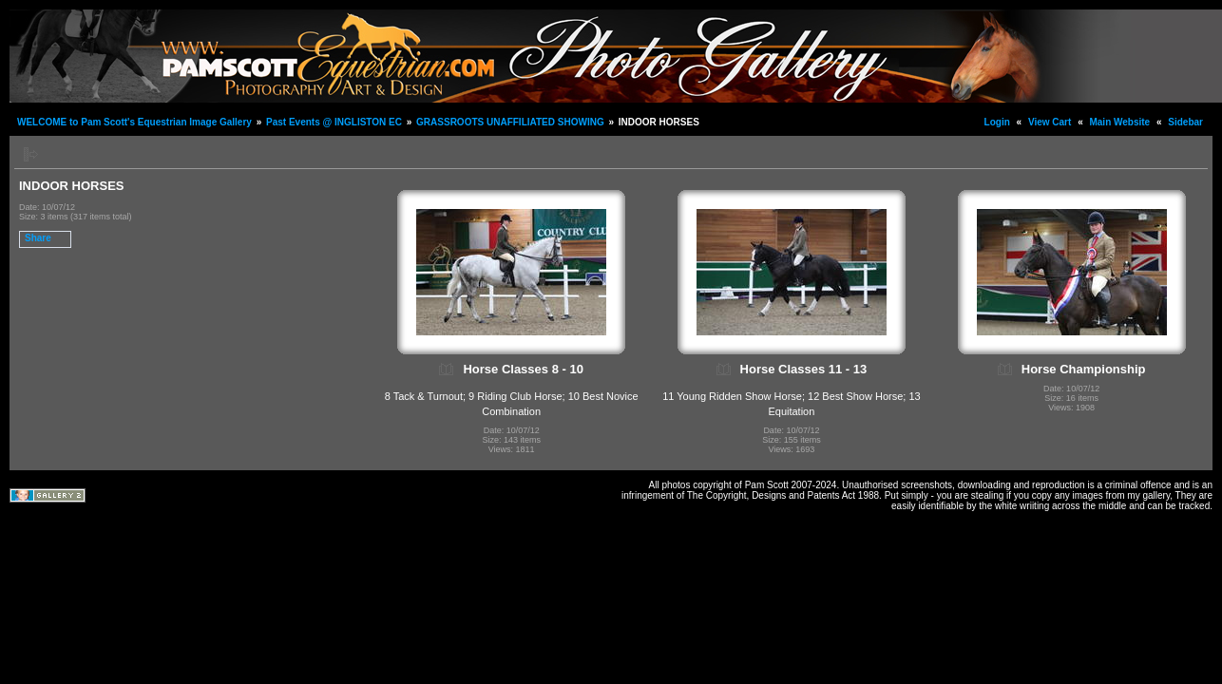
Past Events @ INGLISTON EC (334, 122)
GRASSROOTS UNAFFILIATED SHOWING (510, 122)
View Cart (1049, 122)
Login (997, 122)
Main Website (1119, 122)
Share (38, 238)
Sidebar (1185, 122)
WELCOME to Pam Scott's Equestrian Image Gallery (134, 122)
